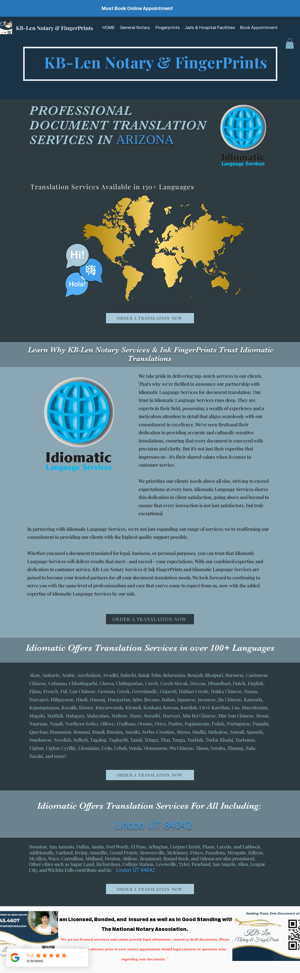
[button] (289, 43)
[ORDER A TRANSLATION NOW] (150, 318)
